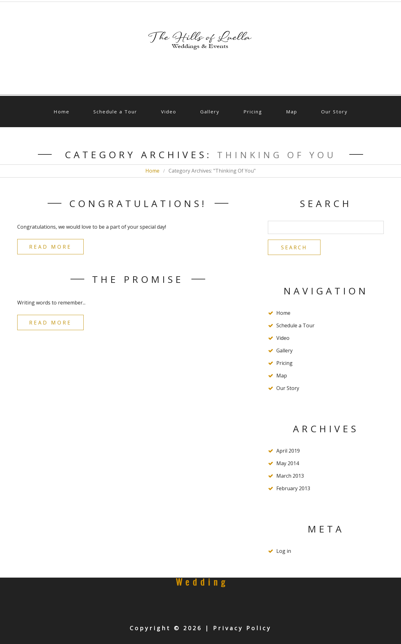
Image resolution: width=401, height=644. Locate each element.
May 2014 (287, 463)
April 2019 (288, 450)
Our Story (334, 111)
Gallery (210, 111)
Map (291, 111)
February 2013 (293, 488)
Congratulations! (138, 203)
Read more (50, 246)
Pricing (252, 111)
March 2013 (290, 475)
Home (62, 111)
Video (168, 111)
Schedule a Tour (115, 111)
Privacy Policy (242, 628)
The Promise (138, 279)
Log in (283, 551)
